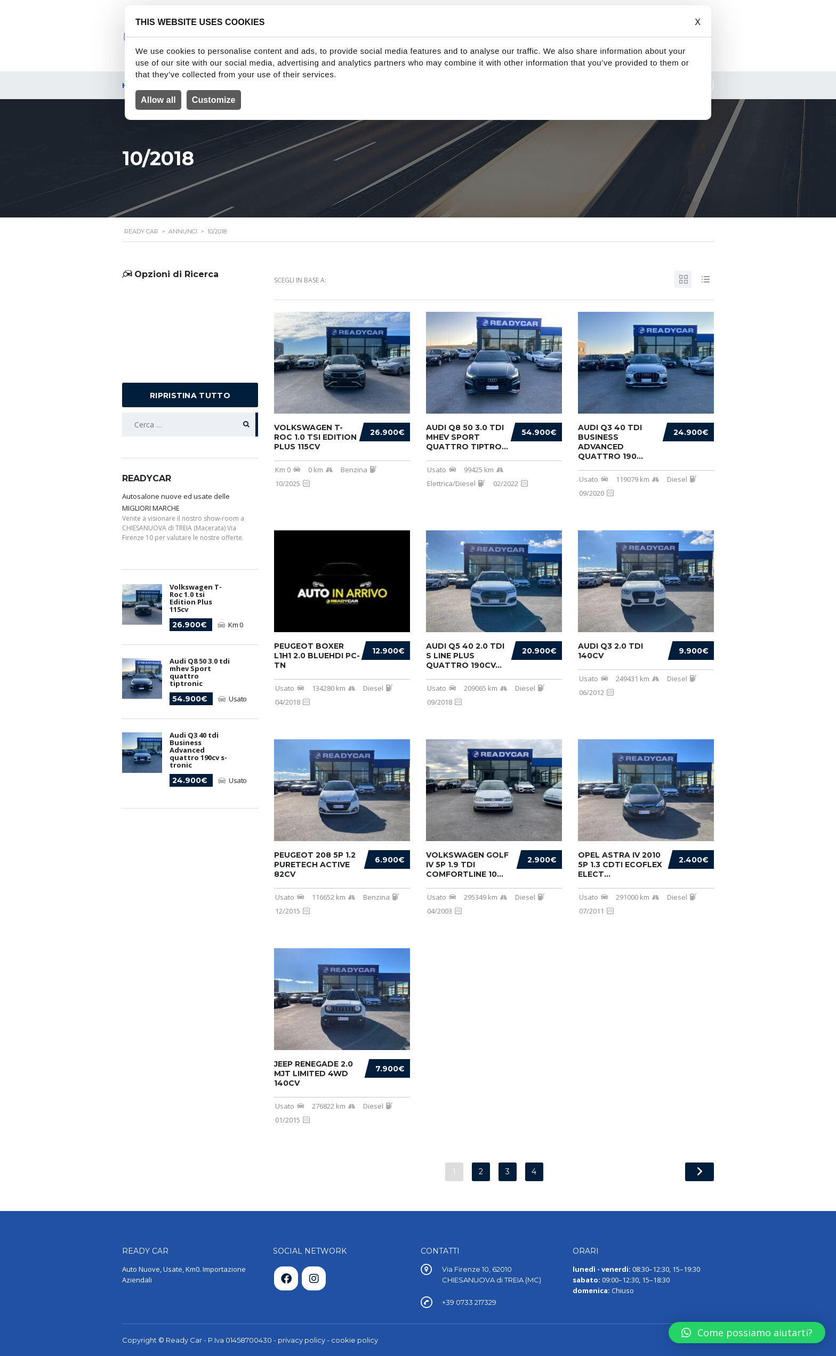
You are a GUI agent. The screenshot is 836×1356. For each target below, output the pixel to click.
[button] (747, 1332)
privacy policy (301, 1340)
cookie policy (354, 1340)
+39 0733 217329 (469, 1302)
